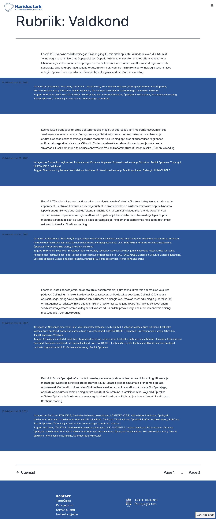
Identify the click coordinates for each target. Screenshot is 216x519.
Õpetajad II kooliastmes (61, 419)
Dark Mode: (205, 515)
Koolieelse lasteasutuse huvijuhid (122, 238)
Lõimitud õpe (93, 86)
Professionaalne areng (46, 90)
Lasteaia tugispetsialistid (69, 258)
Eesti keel (66, 86)
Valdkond (154, 90)
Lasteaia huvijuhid (148, 254)
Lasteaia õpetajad (44, 258)
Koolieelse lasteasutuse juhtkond (160, 238)
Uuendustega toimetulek (134, 90)
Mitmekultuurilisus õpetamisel (154, 242)
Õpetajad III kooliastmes (88, 419)
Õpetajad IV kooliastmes (141, 86)
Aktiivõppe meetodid (59, 327)
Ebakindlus (54, 86)
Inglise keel (67, 162)
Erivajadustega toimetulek (87, 238)
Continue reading (132, 72)
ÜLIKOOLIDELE (41, 166)
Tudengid (175, 162)
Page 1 (169, 472)
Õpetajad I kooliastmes (46, 431)
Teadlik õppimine (81, 90)
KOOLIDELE (78, 86)
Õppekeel (161, 86)
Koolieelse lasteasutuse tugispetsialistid (94, 242)
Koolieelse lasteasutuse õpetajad (52, 242)
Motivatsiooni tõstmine (114, 86)
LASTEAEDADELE (127, 242)
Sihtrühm (65, 90)
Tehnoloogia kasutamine (105, 90)
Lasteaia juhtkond (170, 254)
